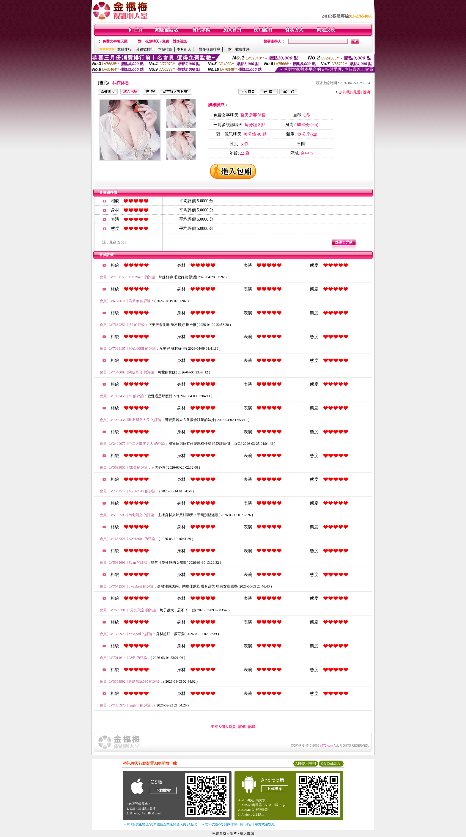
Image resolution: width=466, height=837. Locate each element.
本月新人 (184, 49)
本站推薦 (165, 49)
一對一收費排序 (237, 49)
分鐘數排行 (145, 49)
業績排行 (124, 49)
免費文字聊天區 (115, 41)
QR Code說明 (331, 763)
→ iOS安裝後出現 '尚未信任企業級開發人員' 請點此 (160, 824)
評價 (241, 727)
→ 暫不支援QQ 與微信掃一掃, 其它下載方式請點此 (238, 824)
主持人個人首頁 (223, 727)
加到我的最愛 (349, 92)
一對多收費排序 (207, 49)
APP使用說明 (305, 763)
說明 (366, 92)
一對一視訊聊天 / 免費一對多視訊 (160, 41)
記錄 (251, 727)
